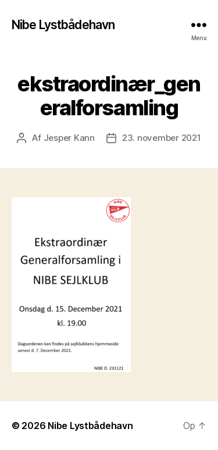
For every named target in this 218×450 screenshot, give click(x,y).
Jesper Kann (69, 137)
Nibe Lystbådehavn (63, 25)
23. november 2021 (161, 137)
